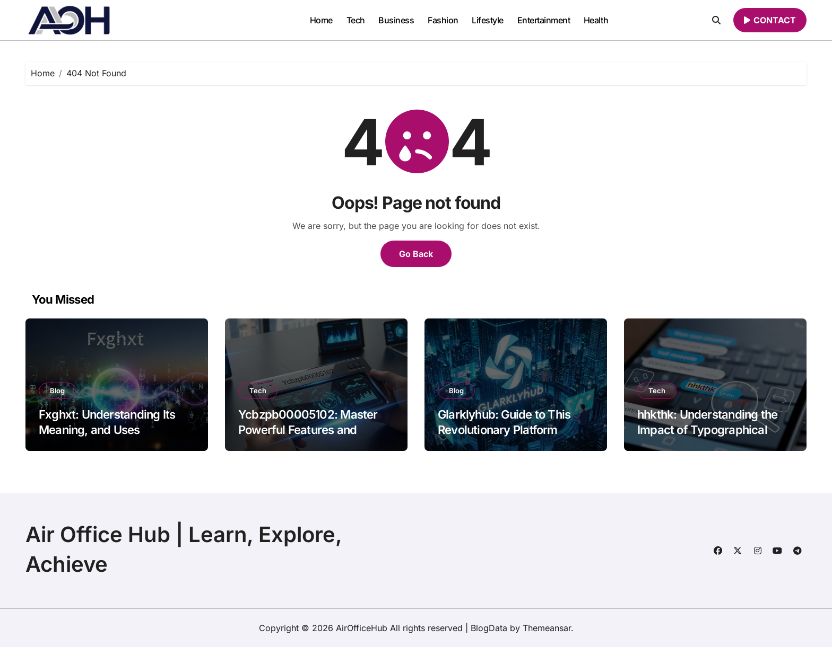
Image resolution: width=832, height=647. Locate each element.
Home (321, 20)
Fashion (443, 20)
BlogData (489, 628)
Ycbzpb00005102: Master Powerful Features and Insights (308, 429)
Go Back (416, 254)
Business (396, 20)
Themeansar (547, 628)
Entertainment (543, 20)
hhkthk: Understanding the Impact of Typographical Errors (707, 429)
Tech (355, 20)
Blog (57, 390)
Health (596, 20)
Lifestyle (488, 20)
